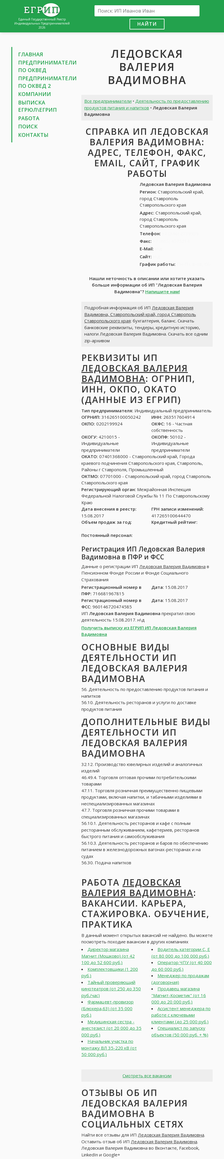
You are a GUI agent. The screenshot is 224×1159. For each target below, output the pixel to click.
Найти (147, 23)
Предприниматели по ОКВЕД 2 (47, 82)
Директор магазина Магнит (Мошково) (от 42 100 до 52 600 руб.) (108, 955)
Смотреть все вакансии (147, 1075)
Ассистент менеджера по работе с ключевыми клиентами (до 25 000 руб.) (181, 1015)
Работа (28, 118)
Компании (34, 93)
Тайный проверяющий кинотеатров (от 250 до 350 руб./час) (111, 988)
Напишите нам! (162, 291)
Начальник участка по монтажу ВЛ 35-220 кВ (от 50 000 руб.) (109, 1047)
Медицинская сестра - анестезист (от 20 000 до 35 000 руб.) (111, 1028)
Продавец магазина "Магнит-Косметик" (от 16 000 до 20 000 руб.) (178, 995)
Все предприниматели (108, 101)
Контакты (33, 134)
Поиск (28, 126)
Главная (30, 54)
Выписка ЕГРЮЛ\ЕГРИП (37, 106)
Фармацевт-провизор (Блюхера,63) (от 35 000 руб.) (107, 1008)
